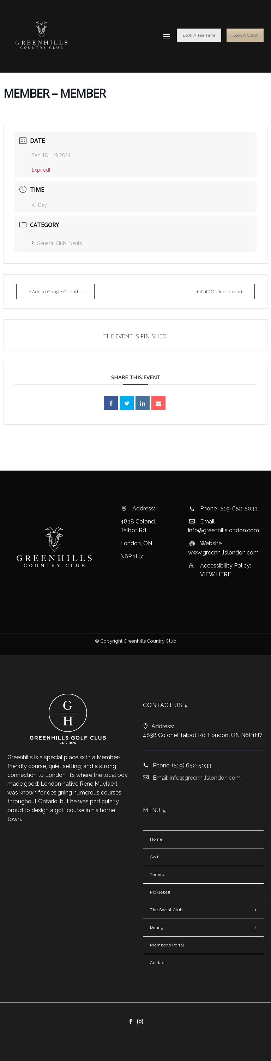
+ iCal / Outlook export (219, 291)
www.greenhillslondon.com (223, 552)
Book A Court (245, 35)
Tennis (157, 874)
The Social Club (166, 909)
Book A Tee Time (199, 35)
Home (156, 839)
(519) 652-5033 (191, 765)
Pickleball (160, 892)
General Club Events (57, 243)
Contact (158, 962)
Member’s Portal (167, 945)
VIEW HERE (215, 574)
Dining (157, 927)
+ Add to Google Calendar (55, 291)
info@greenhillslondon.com (223, 530)
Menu (166, 36)
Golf (154, 856)
